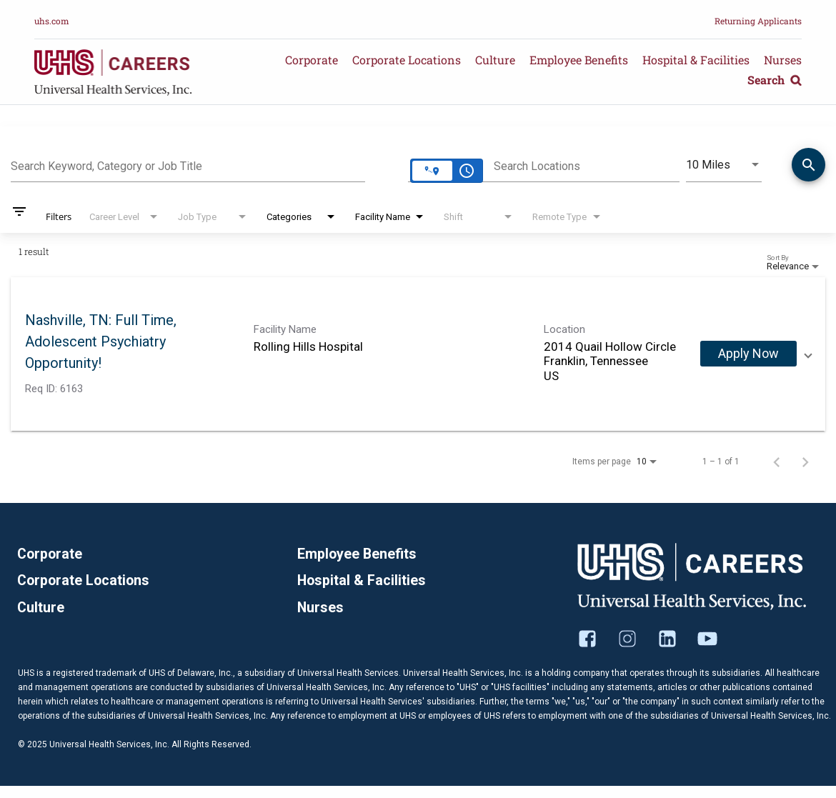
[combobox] (188, 164)
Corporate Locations (406, 59)
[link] (418, 354)
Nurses (783, 59)
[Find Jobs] (808, 167)
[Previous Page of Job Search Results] (776, 461)
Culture (495, 59)
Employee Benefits (578, 59)
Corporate (311, 59)
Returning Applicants (758, 20)
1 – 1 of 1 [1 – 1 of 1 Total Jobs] (721, 462)
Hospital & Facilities (696, 59)
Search (774, 79)
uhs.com (51, 20)
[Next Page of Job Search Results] (805, 461)
